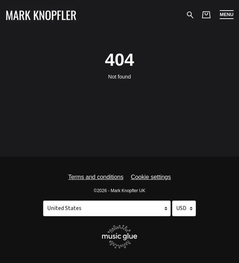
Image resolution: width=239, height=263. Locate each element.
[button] (227, 15)
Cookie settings (151, 177)
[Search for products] (190, 14)
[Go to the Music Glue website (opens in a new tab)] (119, 236)
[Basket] (206, 15)
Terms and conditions (95, 177)
